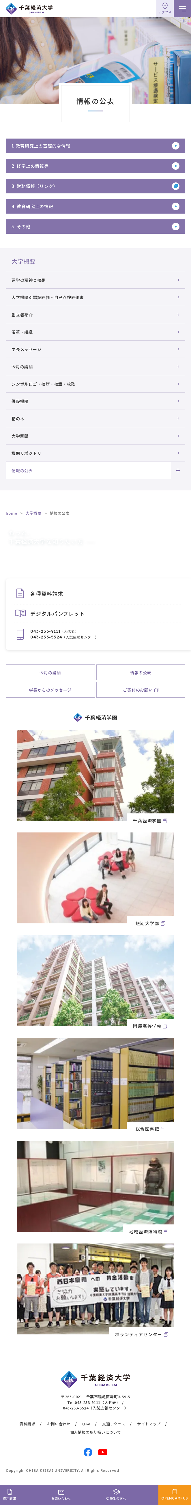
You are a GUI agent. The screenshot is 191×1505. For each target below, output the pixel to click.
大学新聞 (20, 436)
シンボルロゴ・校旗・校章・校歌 (43, 384)
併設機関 (20, 401)
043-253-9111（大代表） (97, 1402)
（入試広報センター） (64, 637)
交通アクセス (114, 1423)
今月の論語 (22, 366)
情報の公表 (22, 470)
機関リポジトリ (26, 453)
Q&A (86, 1423)
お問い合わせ (59, 1423)
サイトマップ (149, 1423)
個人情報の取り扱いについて (95, 1432)
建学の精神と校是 (29, 280)
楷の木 (18, 418)
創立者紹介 (22, 315)
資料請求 (27, 1423)
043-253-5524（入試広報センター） (95, 1408)
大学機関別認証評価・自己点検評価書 (48, 297)
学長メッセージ (26, 349)
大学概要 (23, 261)
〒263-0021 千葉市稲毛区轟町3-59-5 (95, 1396)
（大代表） (54, 631)
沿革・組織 (22, 332)
